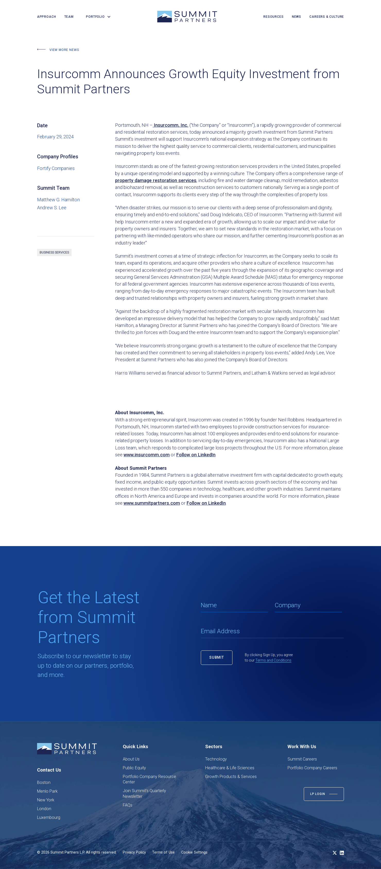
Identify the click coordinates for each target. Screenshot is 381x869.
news (296, 17)
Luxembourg (48, 817)
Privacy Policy (134, 852)
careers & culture (326, 17)
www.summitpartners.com (152, 503)
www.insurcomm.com (147, 454)
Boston (43, 782)
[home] (187, 16)
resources (273, 17)
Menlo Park (47, 791)
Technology (216, 759)
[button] (96, 16)
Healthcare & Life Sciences (229, 767)
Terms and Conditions (273, 660)
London (44, 808)
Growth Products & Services (231, 776)
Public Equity (134, 767)
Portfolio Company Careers (312, 767)
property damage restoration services (155, 180)
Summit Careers (302, 759)
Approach (46, 17)
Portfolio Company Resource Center (149, 779)
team (69, 17)
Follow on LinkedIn (195, 454)
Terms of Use (163, 852)
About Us (131, 759)
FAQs (127, 805)
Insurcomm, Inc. (170, 125)
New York (45, 800)
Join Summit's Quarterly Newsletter (144, 793)
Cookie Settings (194, 852)
